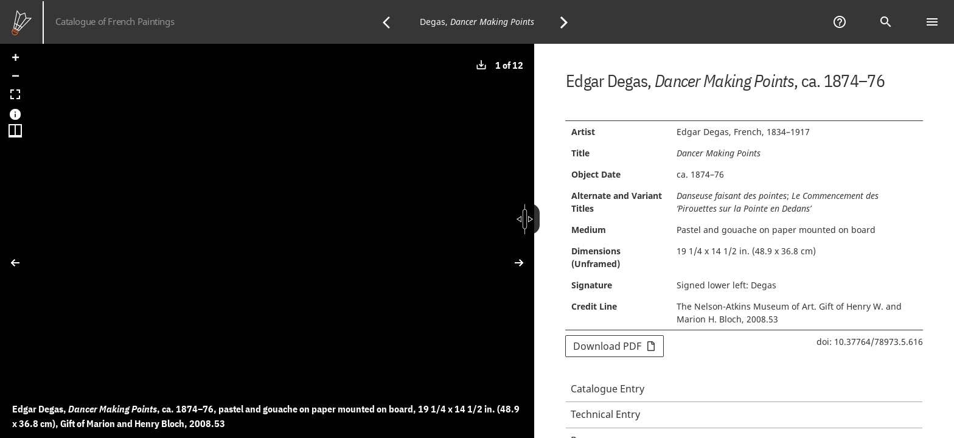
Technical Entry (605, 414)
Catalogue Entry (607, 388)
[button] (15, 59)
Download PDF (614, 346)
